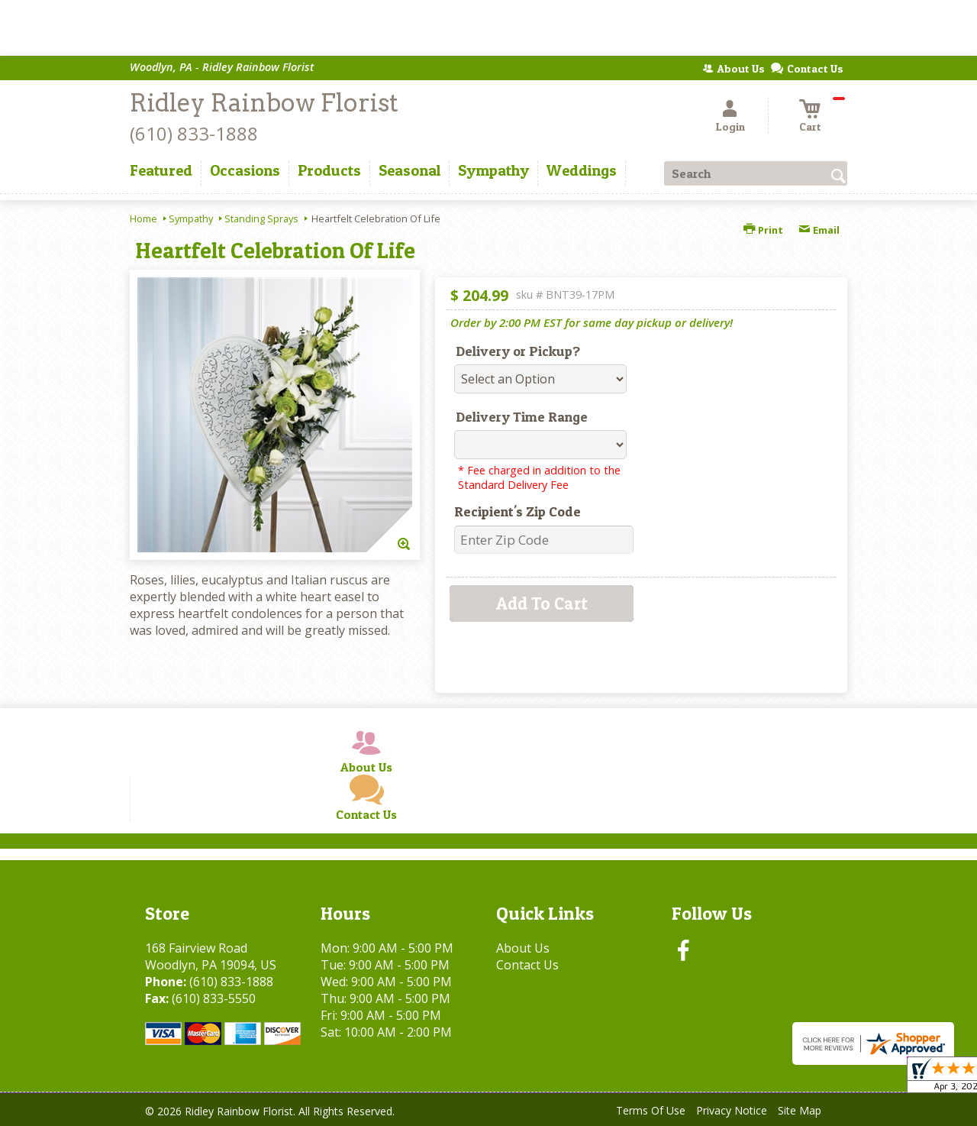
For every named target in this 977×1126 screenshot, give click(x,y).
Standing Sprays (261, 218)
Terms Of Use (650, 1110)
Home (143, 218)
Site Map (799, 1110)
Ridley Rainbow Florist (264, 103)
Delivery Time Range (522, 417)
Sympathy (191, 218)
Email (819, 230)
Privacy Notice (731, 1110)
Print (763, 230)
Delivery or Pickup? (518, 351)
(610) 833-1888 (194, 133)
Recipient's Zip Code (517, 511)
